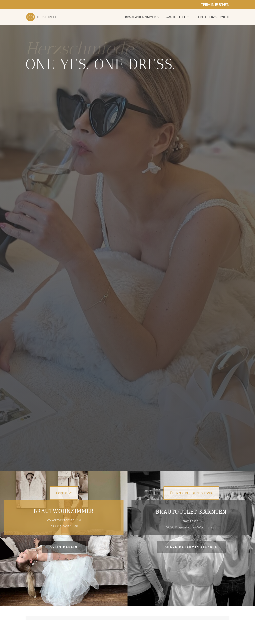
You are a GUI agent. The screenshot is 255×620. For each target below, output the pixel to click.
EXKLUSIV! (64, 493)
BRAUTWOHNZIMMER (140, 17)
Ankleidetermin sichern (191, 546)
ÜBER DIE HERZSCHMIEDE (211, 17)
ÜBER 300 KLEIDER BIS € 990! (191, 493)
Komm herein (64, 546)
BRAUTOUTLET (175, 17)
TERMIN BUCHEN (215, 5)
